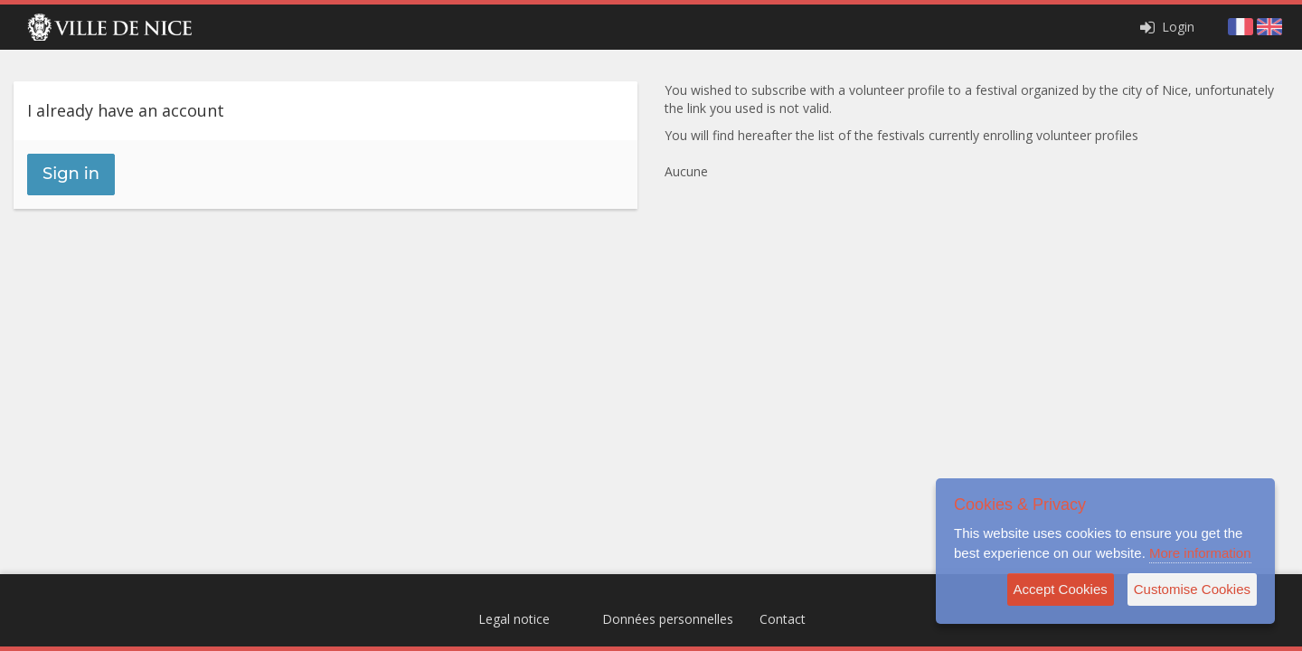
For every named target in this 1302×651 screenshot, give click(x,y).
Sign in (70, 174)
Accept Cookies (1061, 589)
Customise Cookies (1192, 589)
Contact (783, 618)
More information (1200, 553)
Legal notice (514, 618)
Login (1165, 26)
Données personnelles (667, 618)
